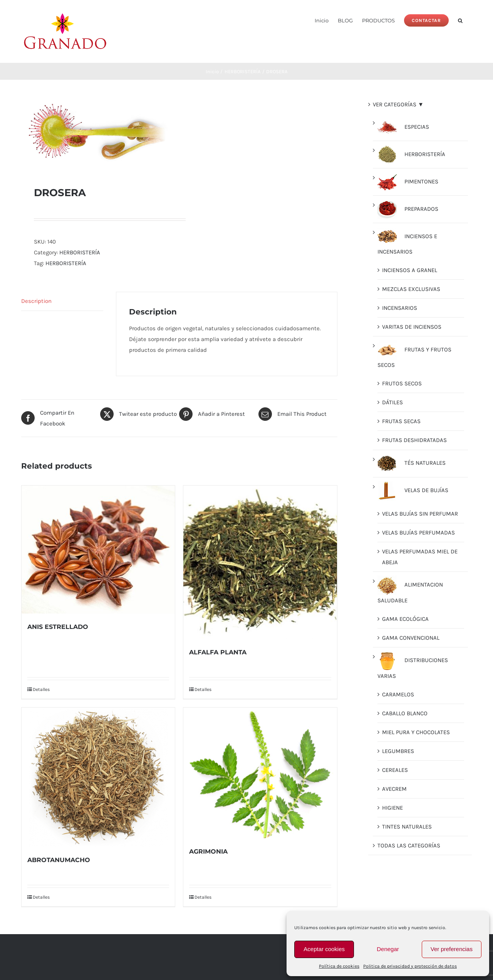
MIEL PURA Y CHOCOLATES (416, 732)
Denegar (388, 949)
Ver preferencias (452, 949)
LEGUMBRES (398, 751)
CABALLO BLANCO (405, 713)
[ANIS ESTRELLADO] (98, 550)
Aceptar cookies (324, 949)
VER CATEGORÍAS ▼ (398, 104)
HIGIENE (392, 807)
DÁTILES (392, 402)
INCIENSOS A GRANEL (409, 270)
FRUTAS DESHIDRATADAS (414, 440)
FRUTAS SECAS (401, 421)
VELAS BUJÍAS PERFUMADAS (418, 532)
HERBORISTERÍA (79, 252)
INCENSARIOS (399, 307)
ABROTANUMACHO (58, 860)
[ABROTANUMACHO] (98, 777)
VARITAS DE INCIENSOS (411, 326)
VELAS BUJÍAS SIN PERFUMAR (420, 513)
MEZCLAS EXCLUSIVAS (411, 289)
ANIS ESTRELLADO (57, 626)
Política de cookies (339, 966)
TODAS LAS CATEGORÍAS (408, 845)
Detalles (41, 689)
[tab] (62, 301)
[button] (460, 20)
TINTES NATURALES (407, 826)
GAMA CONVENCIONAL (410, 637)
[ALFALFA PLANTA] (260, 562)
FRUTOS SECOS (402, 383)
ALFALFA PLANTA (217, 652)
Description (36, 301)
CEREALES (395, 770)
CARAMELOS (398, 694)
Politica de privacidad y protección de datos (410, 966)
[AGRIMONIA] (260, 773)
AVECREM (394, 788)
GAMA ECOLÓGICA (405, 618)
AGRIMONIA (208, 851)
